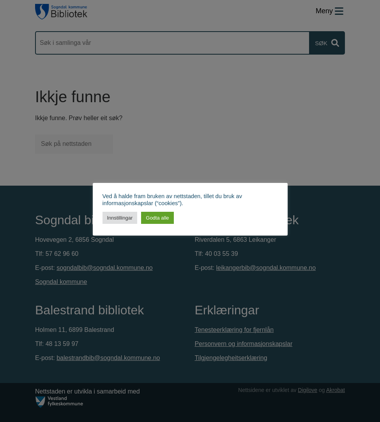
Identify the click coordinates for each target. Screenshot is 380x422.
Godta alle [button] (157, 218)
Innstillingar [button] (120, 218)
